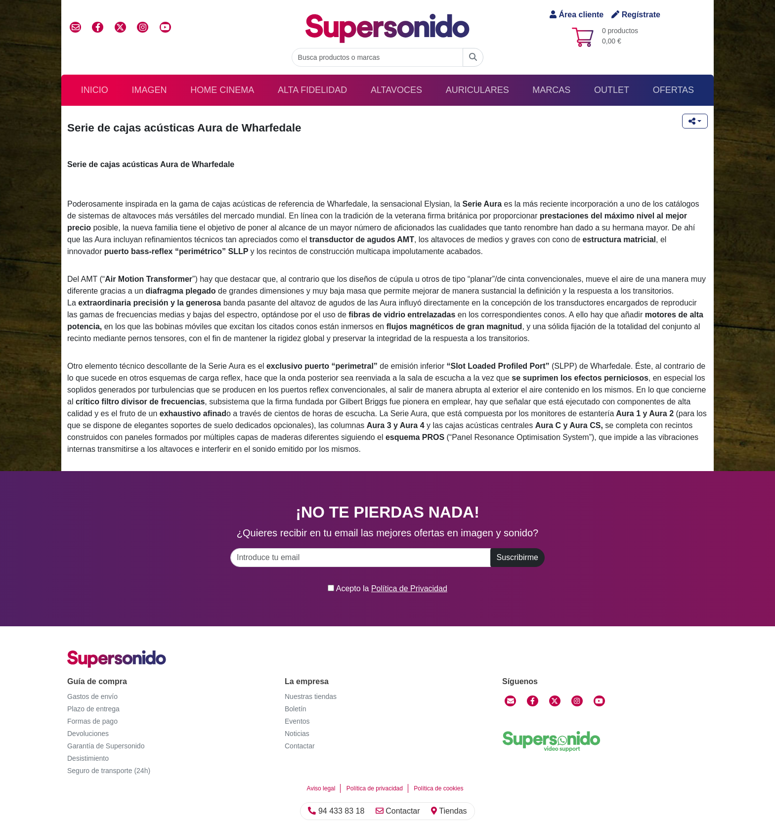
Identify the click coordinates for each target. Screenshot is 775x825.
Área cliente (576, 14)
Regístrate (635, 14)
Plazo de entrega (93, 709)
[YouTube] (599, 700)
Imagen (149, 90)
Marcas (551, 90)
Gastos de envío (92, 696)
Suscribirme (517, 557)
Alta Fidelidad (312, 90)
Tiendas (449, 811)
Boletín (295, 709)
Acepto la (387, 588)
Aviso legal (321, 788)
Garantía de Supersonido (105, 746)
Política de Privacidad (409, 588)
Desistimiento (88, 758)
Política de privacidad (374, 788)
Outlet (611, 90)
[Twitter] (554, 700)
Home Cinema (222, 90)
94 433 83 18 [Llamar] (336, 811)
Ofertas (673, 90)
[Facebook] (532, 700)
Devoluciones (88, 734)
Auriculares (477, 90)
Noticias (297, 734)
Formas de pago (92, 721)
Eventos (297, 721)
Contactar (398, 811)
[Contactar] (510, 700)
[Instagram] (577, 700)
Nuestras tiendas (311, 696)
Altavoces (396, 90)
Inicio (94, 90)
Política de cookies (438, 788)
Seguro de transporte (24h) (108, 771)
